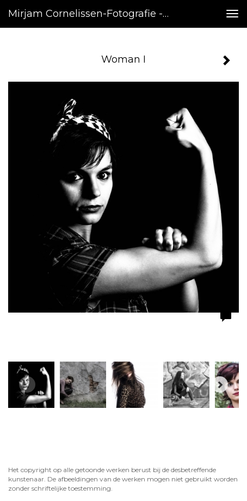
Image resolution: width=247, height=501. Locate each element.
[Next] (220, 384)
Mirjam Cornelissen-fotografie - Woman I (93, 14)
